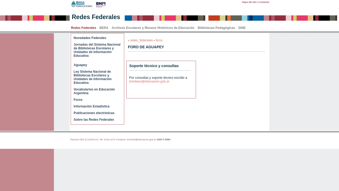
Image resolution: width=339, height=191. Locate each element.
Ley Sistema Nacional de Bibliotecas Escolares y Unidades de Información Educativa (92, 77)
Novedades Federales (90, 38)
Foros (78, 100)
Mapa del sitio (249, 2)
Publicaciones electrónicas (94, 113)
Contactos (263, 2)
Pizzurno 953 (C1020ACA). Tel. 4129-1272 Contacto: (98, 139)
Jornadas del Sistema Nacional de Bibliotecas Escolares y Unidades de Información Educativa (97, 50)
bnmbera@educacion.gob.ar (149, 81)
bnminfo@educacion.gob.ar (141, 139)
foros (159, 40)
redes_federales (141, 40)
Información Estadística (91, 106)
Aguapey (80, 65)
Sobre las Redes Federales (94, 119)
